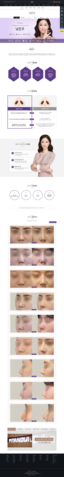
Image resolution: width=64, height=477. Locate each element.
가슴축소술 (27, 457)
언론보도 (53, 462)
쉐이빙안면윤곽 (7, 456)
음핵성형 (47, 459)
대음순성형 (47, 460)
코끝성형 (30, 7)
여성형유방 (27, 460)
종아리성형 (40, 459)
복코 (28, 17)
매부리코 (35, 17)
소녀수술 (47, 457)
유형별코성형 (22, 7)
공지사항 (53, 461)
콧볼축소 (34, 7)
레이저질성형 (47, 456)
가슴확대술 (27, 456)
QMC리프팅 (34, 456)
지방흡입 (40, 456)
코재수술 (43, 7)
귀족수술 (7, 460)
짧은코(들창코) (23, 17)
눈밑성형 (14, 460)
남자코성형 (38, 7)
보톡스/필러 (34, 460)
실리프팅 (33, 457)
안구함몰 (14, 457)
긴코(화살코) (41, 17)
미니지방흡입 (40, 457)
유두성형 (27, 459)
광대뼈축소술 (7, 457)
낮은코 (16, 17)
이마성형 (7, 459)
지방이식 (33, 459)
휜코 (47, 17)
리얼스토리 (54, 456)
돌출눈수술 (14, 456)
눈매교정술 (14, 459)
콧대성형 (26, 7)
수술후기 (53, 457)
